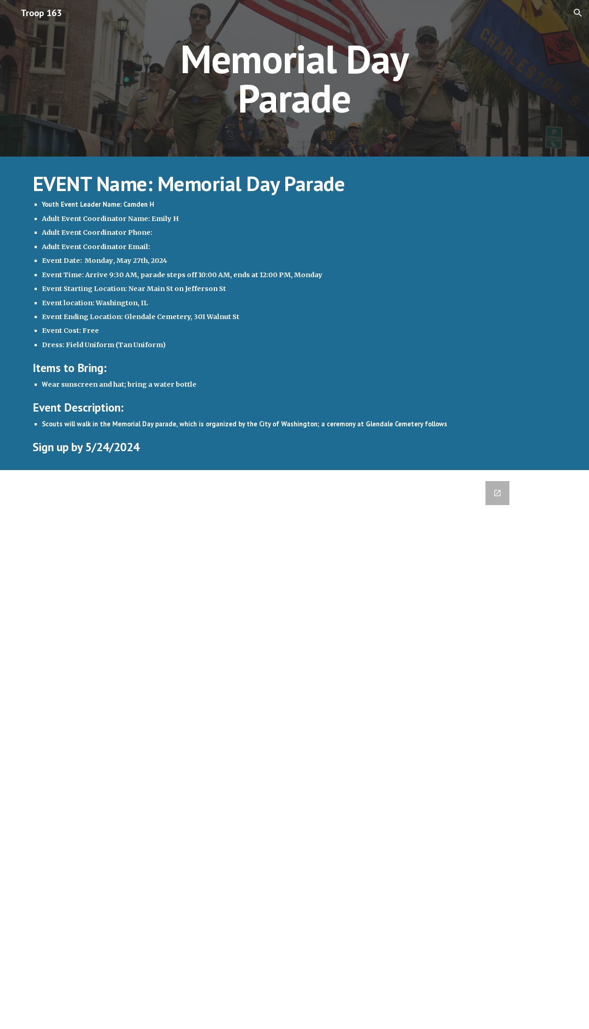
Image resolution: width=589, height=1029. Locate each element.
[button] (578, 13)
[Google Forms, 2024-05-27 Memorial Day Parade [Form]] (272, 749)
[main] (294, 78)
